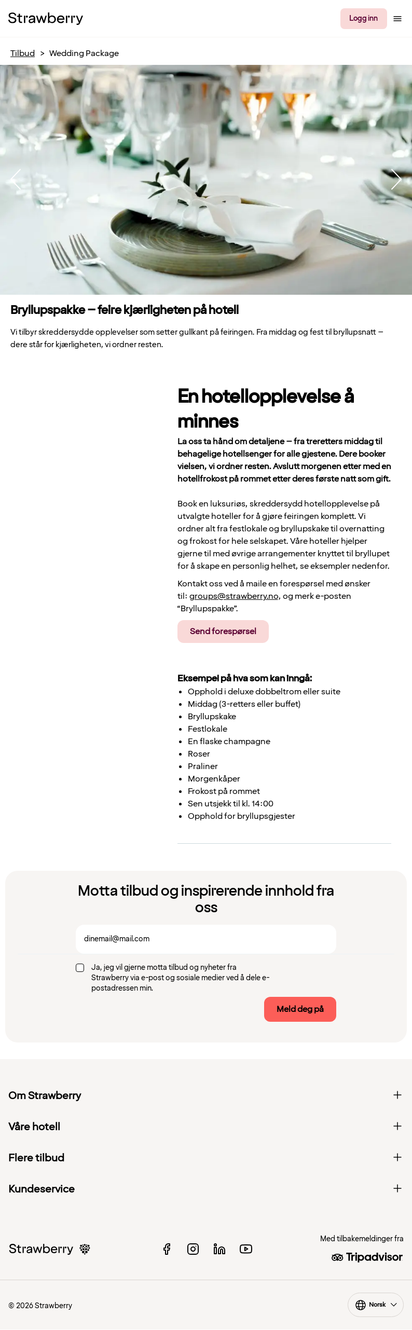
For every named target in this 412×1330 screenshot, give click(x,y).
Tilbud (22, 54)
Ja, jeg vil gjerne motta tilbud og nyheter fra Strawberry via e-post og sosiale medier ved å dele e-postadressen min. (180, 978)
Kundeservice (206, 1189)
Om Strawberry (206, 1096)
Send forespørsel (223, 631)
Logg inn (363, 18)
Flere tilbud (206, 1158)
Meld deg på (300, 1009)
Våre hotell (206, 1127)
